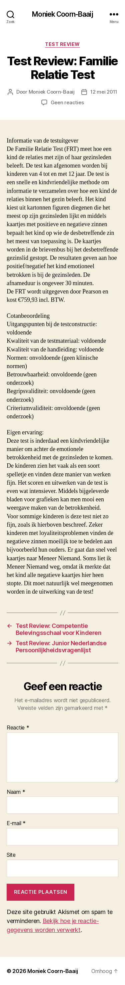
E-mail (16, 823)
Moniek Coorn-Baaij (62, 14)
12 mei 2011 (103, 92)
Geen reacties (67, 102)
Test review (62, 44)
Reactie (18, 728)
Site (11, 855)
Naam (16, 792)
